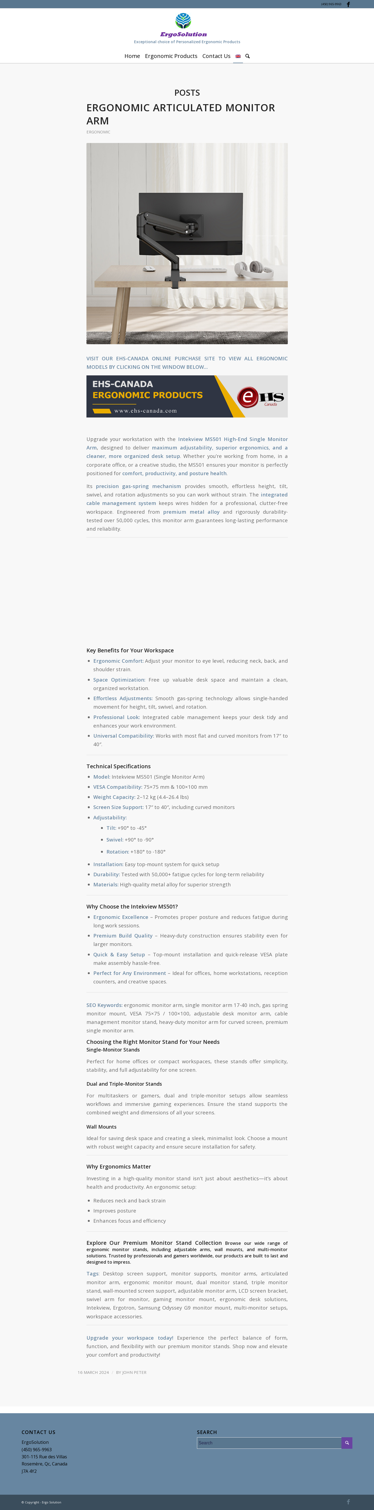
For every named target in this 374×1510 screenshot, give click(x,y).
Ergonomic (98, 132)
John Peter (134, 1372)
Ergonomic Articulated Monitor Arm (180, 114)
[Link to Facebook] (348, 4)
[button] (187, 396)
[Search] (247, 56)
